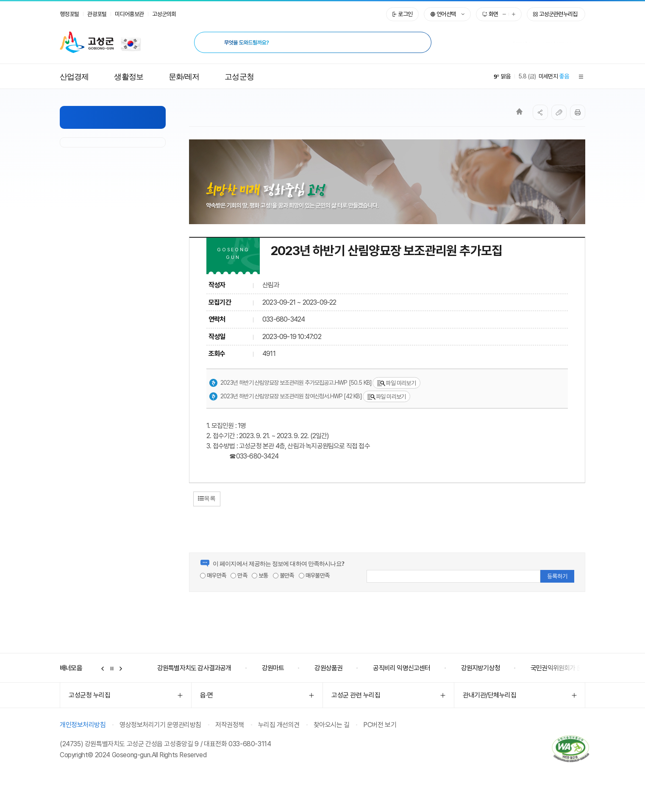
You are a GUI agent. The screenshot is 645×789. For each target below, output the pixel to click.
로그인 (405, 14)
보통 (260, 575)
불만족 (283, 575)
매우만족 (213, 575)
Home (519, 111)
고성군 (87, 42)
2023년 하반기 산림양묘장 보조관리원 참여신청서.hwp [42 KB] (285, 396)
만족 (239, 575)
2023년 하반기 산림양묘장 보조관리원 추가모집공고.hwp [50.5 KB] (290, 383)
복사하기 (559, 112)
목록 (207, 498)
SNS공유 (540, 112)
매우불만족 (314, 575)
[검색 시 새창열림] (418, 42)
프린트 (577, 112)
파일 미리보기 (396, 383)
